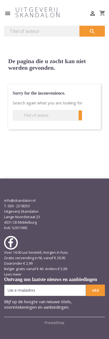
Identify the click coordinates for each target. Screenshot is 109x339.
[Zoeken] (41, 31)
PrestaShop (54, 322)
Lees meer (13, 274)
